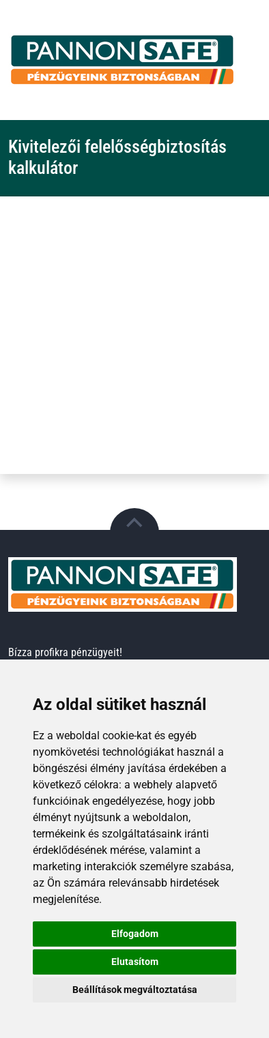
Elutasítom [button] (134, 961)
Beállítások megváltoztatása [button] (134, 989)
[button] (134, 532)
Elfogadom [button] (134, 933)
